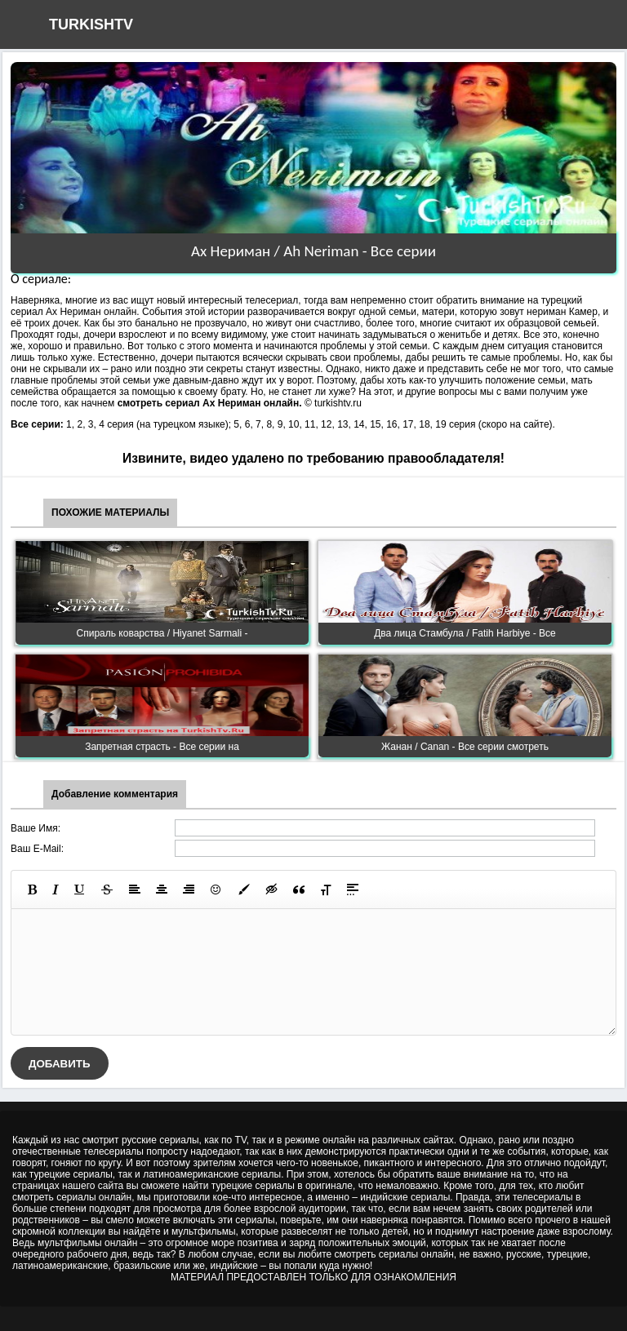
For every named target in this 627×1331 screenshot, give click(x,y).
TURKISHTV (91, 24)
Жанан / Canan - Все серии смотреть (465, 746)
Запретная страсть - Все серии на (162, 746)
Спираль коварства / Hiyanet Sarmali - (162, 633)
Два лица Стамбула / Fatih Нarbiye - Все (465, 633)
